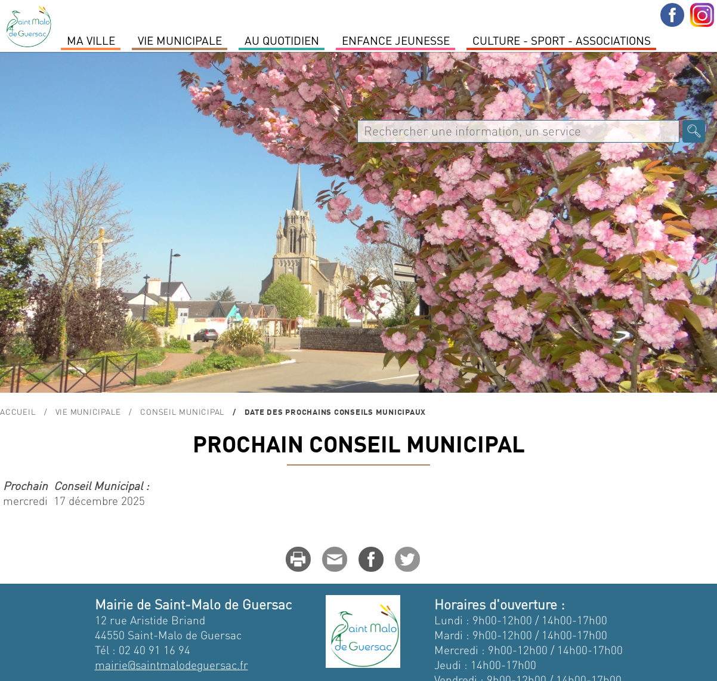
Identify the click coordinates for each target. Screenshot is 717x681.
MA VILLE (91, 40)
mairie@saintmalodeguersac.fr (171, 664)
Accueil (18, 411)
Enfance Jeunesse (396, 40)
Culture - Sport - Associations (561, 40)
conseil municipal (182, 411)
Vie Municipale (180, 40)
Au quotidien (282, 40)
